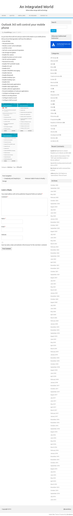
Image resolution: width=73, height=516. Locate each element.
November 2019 (55, 330)
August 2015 (54, 468)
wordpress (54, 141)
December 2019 (55, 327)
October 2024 (54, 200)
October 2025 (54, 185)
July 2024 (53, 209)
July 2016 (53, 435)
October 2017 (54, 388)
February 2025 (54, 197)
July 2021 (53, 280)
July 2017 (53, 398)
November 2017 (55, 385)
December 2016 (55, 419)
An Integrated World (36, 7)
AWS (52, 64)
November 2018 (55, 361)
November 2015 (55, 459)
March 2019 (54, 348)
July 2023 (53, 234)
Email (3, 226)
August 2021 (54, 277)
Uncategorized (55, 135)
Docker (52, 79)
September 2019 (55, 333)
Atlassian (53, 60)
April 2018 (53, 376)
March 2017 (54, 410)
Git (51, 88)
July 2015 (53, 472)
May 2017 (53, 404)
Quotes (12, 15)
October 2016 (54, 425)
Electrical (53, 82)
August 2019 (54, 336)
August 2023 (54, 231)
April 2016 (53, 444)
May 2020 (53, 311)
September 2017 (55, 391)
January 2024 (54, 219)
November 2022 (55, 253)
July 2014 (53, 496)
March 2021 (54, 290)
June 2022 (53, 259)
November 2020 (55, 296)
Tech (52, 128)
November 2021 (55, 268)
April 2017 (53, 407)
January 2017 (54, 416)
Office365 (19, 167)
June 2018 (53, 373)
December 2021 (55, 265)
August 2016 (54, 431)
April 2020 (53, 314)
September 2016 (55, 428)
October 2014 (54, 490)
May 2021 (53, 287)
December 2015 (55, 456)
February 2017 (54, 413)
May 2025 (53, 194)
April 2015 (53, 481)
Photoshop (54, 116)
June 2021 (53, 283)
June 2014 (53, 499)
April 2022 (53, 262)
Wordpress (70, 514)
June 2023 (53, 237)
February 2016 (54, 450)
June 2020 (53, 308)
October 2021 (54, 271)
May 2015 (53, 478)
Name (3, 218)
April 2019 (53, 345)
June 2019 (53, 339)
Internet (53, 98)
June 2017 (53, 401)
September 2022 (55, 256)
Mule (52, 107)
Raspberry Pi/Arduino (56, 122)
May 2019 (53, 342)
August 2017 (54, 394)
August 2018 (54, 370)
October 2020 (54, 299)
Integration (54, 94)
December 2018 (55, 357)
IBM (52, 91)
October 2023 (54, 225)
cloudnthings (8, 32)
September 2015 (55, 465)
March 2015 (54, 484)
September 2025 (55, 188)
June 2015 (53, 475)
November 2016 (55, 422)
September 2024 (55, 203)
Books (4, 15)
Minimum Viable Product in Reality (36, 178)
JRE (52, 101)
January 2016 (54, 453)
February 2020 (54, 320)
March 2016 (54, 447)
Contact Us (43, 15)
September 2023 (55, 228)
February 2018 (54, 379)
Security (53, 125)
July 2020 (53, 305)
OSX (52, 110)
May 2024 (53, 216)
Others (52, 113)
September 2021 (55, 274)
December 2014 (55, 487)
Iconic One (52, 514)
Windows (9, 167)
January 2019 (54, 354)
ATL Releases (32, 15)
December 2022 (55, 250)
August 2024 (54, 206)
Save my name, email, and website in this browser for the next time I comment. (24, 245)
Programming (54, 119)
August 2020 (54, 302)
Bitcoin (52, 70)
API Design (53, 57)
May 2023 (53, 240)
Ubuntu (53, 131)
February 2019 (54, 351)
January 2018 (54, 382)
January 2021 (54, 293)
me (51, 104)
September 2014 (55, 493)
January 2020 (54, 324)
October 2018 (54, 364)
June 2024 (53, 213)
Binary (52, 67)
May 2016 (53, 441)
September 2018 (55, 367)
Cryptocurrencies (55, 76)
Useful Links (21, 15)
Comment (4, 197)
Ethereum (53, 85)
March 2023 (54, 243)
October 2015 (54, 462)
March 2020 (54, 317)
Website (3, 234)
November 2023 (55, 222)
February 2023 (54, 246)
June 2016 (53, 438)
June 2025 (53, 191)
